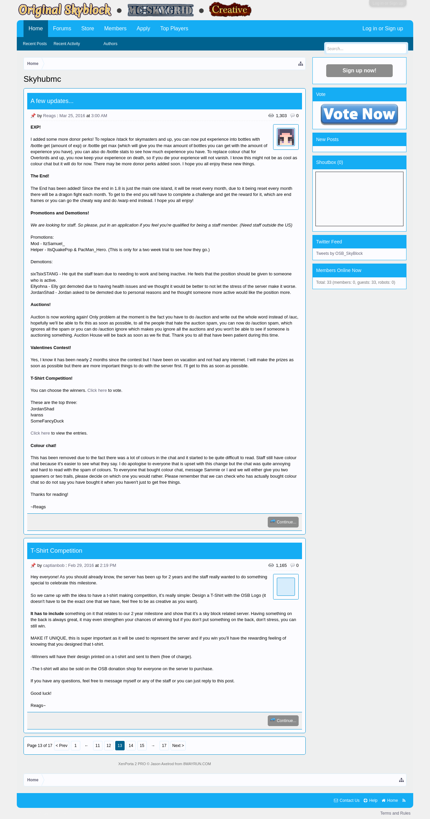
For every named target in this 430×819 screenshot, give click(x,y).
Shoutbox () (329, 162)
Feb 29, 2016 (81, 565)
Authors (110, 43)
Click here (97, 390)
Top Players (174, 28)
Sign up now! (359, 70)
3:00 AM (99, 115)
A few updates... (52, 101)
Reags (49, 115)
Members (115, 28)
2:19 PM (108, 565)
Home (36, 28)
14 (131, 745)
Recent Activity (66, 43)
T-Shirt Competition (56, 550)
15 (142, 745)
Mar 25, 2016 (72, 115)
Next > (178, 745)
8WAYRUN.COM (197, 764)
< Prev (62, 745)
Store (87, 28)
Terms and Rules (395, 813)
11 (97, 745)
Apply (143, 28)
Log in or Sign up (388, 3)
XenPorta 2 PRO (132, 764)
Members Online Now (338, 270)
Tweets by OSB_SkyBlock (339, 253)
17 (164, 745)
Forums (62, 28)
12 (108, 745)
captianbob (53, 565)
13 (120, 745)
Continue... (283, 521)
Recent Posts (35, 43)
